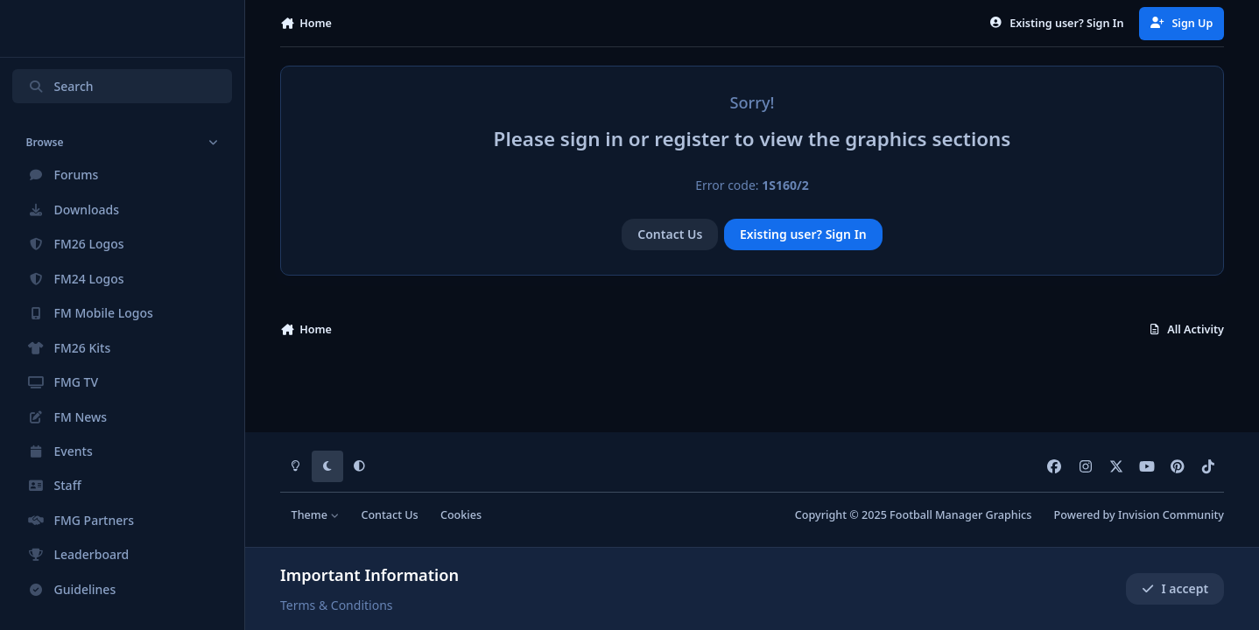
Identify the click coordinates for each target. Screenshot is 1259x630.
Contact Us (669, 234)
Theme (316, 515)
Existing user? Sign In (803, 234)
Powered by (1139, 515)
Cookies (461, 515)
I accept (1175, 588)
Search (60, 86)
